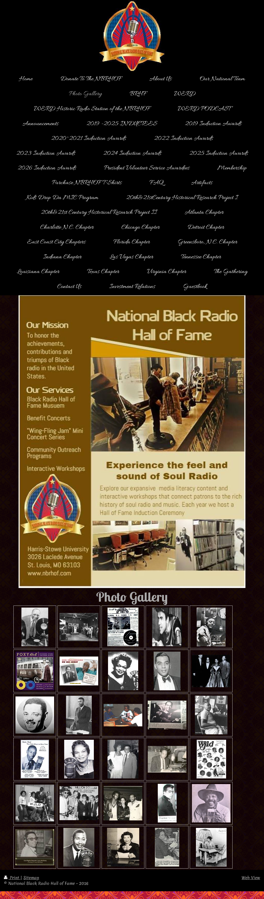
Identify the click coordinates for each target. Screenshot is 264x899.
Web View (251, 877)
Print (12, 877)
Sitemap (31, 877)
